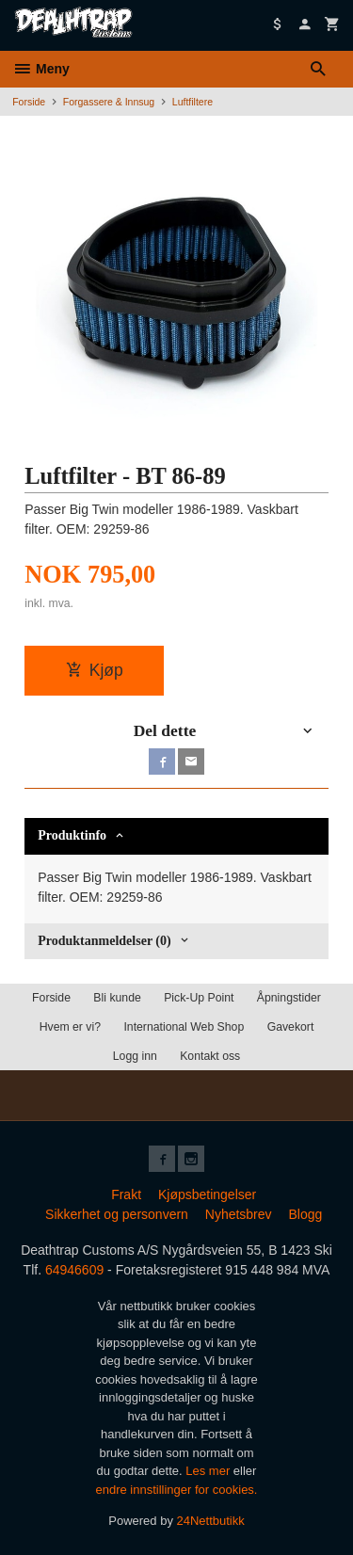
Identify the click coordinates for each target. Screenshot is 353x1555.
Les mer (209, 1471)
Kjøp (94, 670)
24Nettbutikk (211, 1521)
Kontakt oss (210, 1056)
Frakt (126, 1194)
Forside (28, 101)
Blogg (305, 1214)
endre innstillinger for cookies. (177, 1490)
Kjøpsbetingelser (207, 1194)
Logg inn (135, 1056)
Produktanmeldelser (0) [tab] (104, 941)
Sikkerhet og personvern (116, 1214)
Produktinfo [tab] (72, 835)
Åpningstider (289, 997)
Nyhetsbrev (238, 1214)
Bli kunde (116, 997)
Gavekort (290, 1027)
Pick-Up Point (198, 997)
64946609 (74, 1269)
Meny (41, 68)
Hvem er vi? (70, 1027)
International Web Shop (183, 1027)
